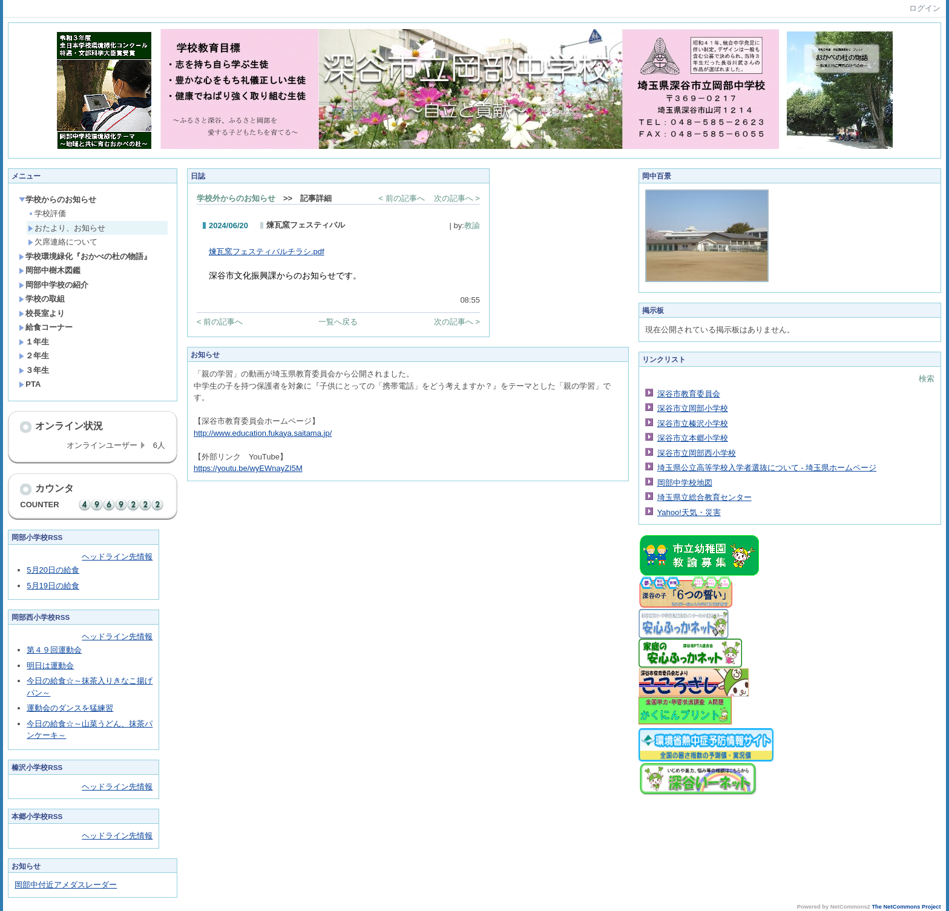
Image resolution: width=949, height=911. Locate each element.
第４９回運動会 (54, 649)
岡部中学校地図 (684, 482)
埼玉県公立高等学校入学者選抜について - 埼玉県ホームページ (767, 467)
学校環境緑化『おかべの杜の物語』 (85, 256)
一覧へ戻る (338, 321)
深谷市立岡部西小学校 (696, 453)
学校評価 (47, 213)
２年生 (34, 355)
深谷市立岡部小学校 (692, 408)
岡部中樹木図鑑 (49, 270)
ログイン (925, 8)
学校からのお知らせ (57, 199)
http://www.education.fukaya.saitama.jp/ (263, 433)
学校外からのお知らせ (236, 198)
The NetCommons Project (906, 907)
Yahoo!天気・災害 (689, 512)
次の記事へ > (457, 198)
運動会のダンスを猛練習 (70, 707)
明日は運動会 (50, 665)
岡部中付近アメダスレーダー (66, 884)
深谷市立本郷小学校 (692, 437)
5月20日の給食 (53, 569)
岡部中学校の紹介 (53, 284)
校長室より (42, 313)
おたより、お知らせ (66, 227)
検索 (926, 378)
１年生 (34, 341)
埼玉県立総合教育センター (704, 497)
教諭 (472, 225)
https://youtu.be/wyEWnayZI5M (248, 468)
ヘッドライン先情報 (117, 556)
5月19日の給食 (53, 585)
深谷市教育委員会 (688, 393)
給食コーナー (46, 327)
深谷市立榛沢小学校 (692, 423)
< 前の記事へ (401, 198)
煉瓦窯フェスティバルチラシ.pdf (266, 251)
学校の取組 (42, 298)
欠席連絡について (62, 241)
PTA (30, 384)
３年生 (34, 370)
